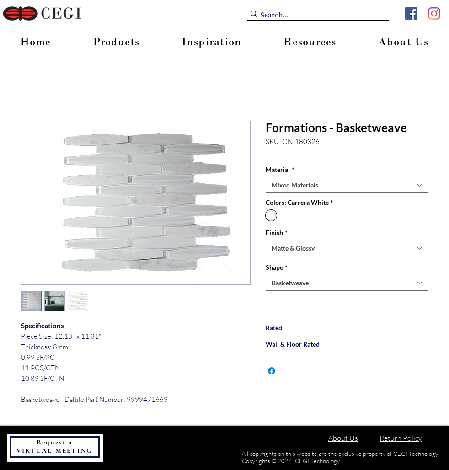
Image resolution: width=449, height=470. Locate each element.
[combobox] (347, 185)
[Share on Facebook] (271, 370)
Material (280, 169)
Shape (277, 267)
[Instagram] (434, 13)
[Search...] (315, 15)
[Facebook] (411, 13)
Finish (277, 232)
